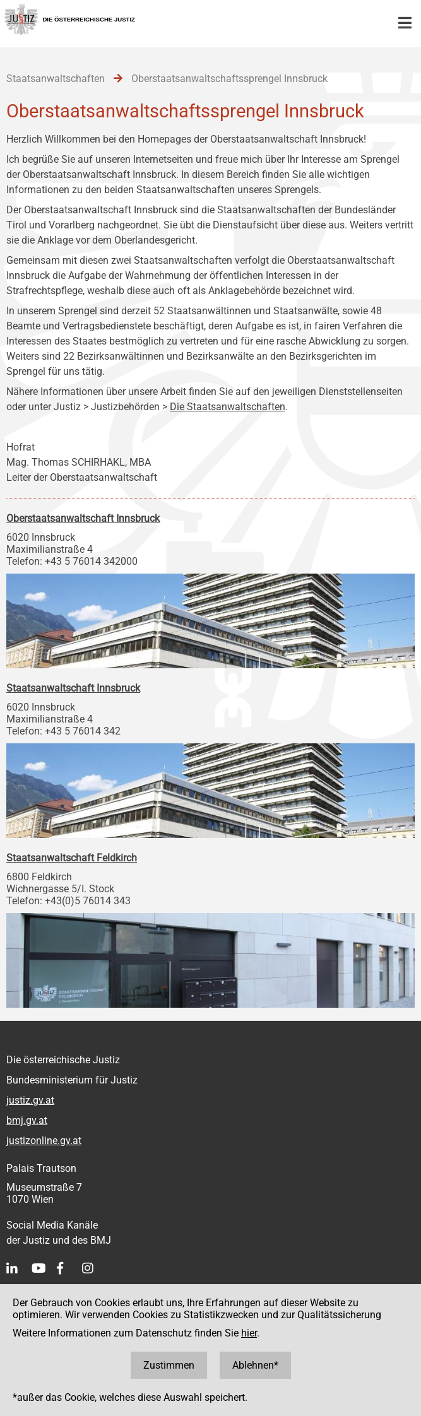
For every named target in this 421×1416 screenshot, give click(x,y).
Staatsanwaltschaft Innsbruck (73, 688)
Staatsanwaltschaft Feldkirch (71, 858)
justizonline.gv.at (43, 1141)
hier (249, 1333)
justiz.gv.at (30, 1100)
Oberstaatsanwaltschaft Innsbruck (83, 518)
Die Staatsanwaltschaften (227, 407)
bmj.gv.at (26, 1120)
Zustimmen (168, 1365)
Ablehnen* (255, 1365)
